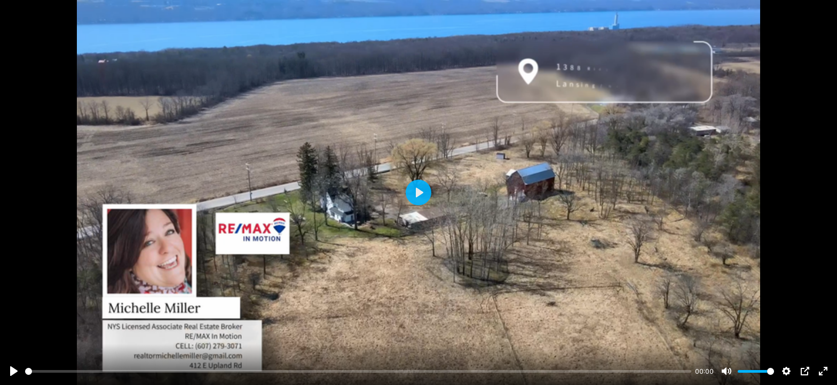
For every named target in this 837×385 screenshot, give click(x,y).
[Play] (13, 371)
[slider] (358, 371)
